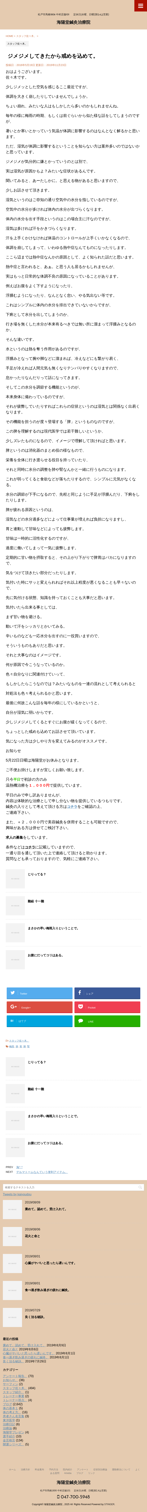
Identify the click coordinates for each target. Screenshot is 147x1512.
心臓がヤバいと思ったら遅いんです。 (51, 1263)
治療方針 (25, 1469)
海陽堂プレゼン (13, 1432)
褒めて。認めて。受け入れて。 (46, 1209)
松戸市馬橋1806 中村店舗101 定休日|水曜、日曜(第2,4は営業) (73, 1490)
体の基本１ (10, 1408)
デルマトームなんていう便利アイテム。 (42, 1172)
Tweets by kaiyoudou (17, 1194)
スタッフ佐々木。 (19, 1040)
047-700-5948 (73, 1497)
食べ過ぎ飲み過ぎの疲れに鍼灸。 (48, 1290)
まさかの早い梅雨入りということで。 (54, 928)
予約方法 (53, 1469)
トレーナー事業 (13, 1396)
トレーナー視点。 (15, 1400)
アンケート (82, 1469)
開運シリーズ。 (13, 1444)
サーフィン (10, 1384)
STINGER (109, 1504)
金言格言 (9, 1440)
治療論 (7, 1428)
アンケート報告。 (15, 1376)
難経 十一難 (36, 901)
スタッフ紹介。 (13, 1392)
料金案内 (39, 1469)
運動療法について (121, 1469)
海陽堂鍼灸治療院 (73, 22)
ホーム (12, 1469)
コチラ (72, 807)
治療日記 (9, 1424)
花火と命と (32, 1236)
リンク (91, 1473)
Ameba (67, 1473)
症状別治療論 (100, 1469)
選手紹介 (9, 1436)
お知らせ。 (10, 1380)
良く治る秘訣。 (35, 1317)
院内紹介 (67, 1469)
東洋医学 (9, 1420)
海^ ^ (19, 1167)
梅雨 (11, 1046)
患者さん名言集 (13, 1416)
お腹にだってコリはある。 (46, 955)
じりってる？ (37, 874)
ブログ (7, 1404)
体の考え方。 (12, 1412)
